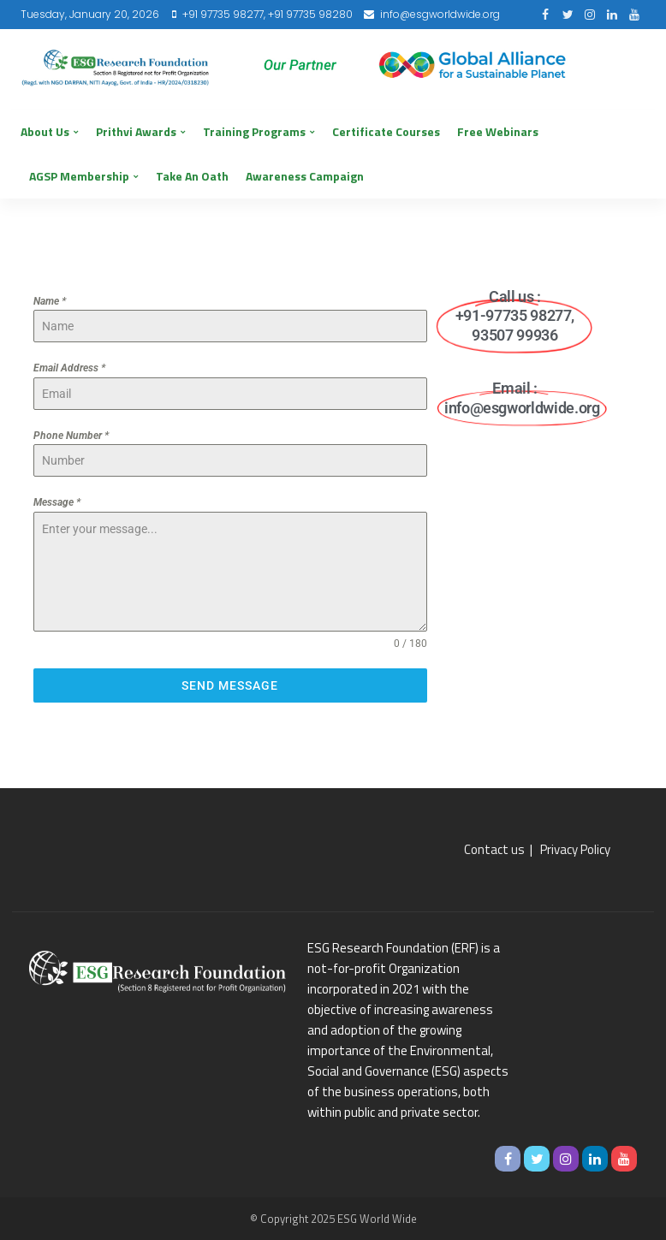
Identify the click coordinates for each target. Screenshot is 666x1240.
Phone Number (71, 436)
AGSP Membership (79, 176)
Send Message (229, 685)
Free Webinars (497, 131)
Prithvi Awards (136, 131)
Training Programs (254, 131)
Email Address (69, 368)
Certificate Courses (386, 131)
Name (49, 301)
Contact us (494, 849)
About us (45, 131)
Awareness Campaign (305, 176)
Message (56, 502)
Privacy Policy (575, 849)
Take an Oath (192, 176)
